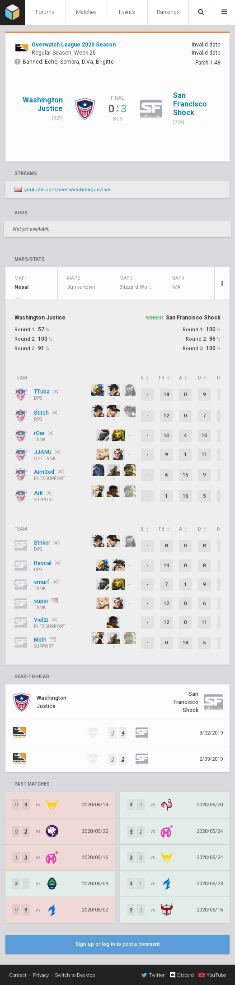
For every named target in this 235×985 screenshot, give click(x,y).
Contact (18, 975)
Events (127, 12)
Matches (86, 12)
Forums (45, 12)
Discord (181, 975)
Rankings (168, 12)
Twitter (152, 975)
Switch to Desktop (75, 975)
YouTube (212, 975)
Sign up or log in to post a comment (117, 944)
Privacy (41, 975)
